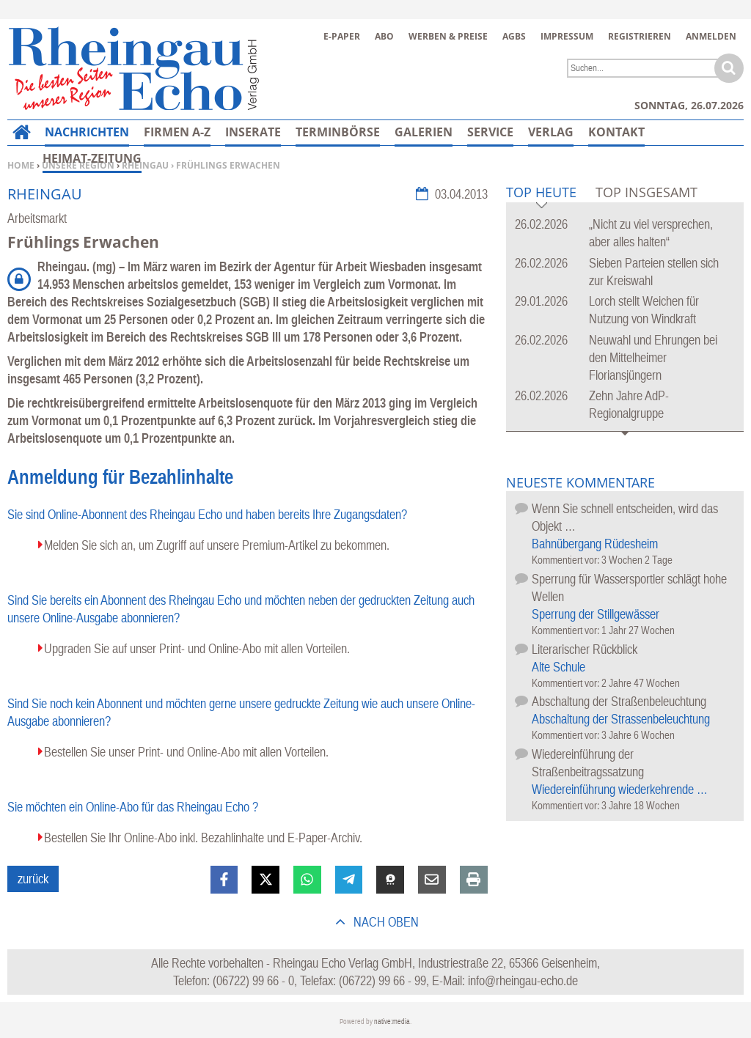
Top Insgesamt (646, 192)
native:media (392, 1021)
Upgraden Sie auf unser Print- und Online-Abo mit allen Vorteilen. (197, 648)
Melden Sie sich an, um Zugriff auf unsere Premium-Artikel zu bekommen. (216, 545)
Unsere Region (78, 165)
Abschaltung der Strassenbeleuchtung (621, 718)
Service (490, 132)
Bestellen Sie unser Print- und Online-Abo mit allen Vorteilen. (186, 751)
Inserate (253, 132)
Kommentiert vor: (566, 559)
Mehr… (610, 132)
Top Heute (541, 193)
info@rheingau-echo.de (523, 980)
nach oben (385, 922)
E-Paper (341, 36)
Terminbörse (338, 132)
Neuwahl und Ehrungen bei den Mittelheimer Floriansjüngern (653, 357)
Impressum (567, 36)
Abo (384, 36)
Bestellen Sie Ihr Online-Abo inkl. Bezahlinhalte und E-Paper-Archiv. (203, 837)
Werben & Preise (448, 36)
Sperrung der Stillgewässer (595, 614)
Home (20, 165)
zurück (33, 878)
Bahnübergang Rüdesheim (595, 543)
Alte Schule (558, 666)
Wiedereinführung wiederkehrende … (620, 789)
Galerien (424, 132)
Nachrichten (87, 132)
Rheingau (145, 165)
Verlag (551, 132)
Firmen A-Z (177, 132)
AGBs (514, 36)
